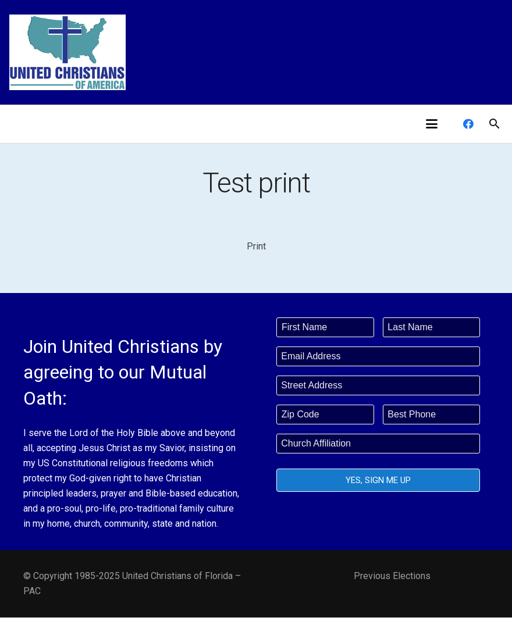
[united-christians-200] (67, 52)
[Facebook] (468, 123)
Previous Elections (392, 575)
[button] (431, 124)
